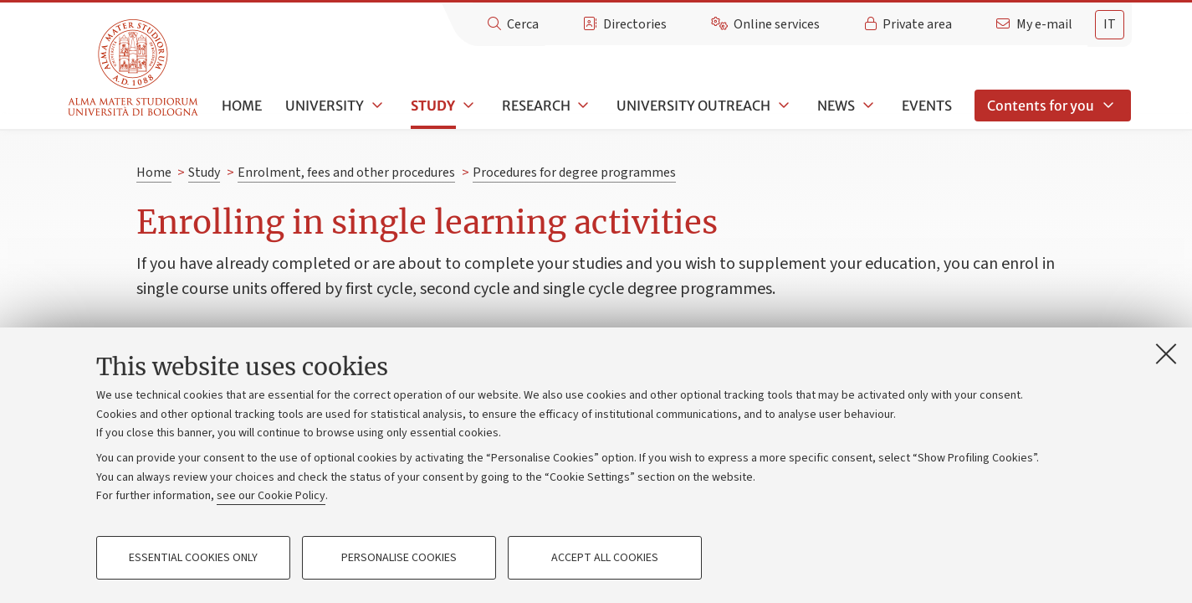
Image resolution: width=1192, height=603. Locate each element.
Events (927, 105)
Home (242, 105)
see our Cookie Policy (271, 495)
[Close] (1166, 353)
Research (536, 105)
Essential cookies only (193, 557)
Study (433, 105)
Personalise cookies (399, 557)
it (1109, 24)
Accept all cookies (604, 557)
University (324, 105)
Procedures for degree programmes (574, 172)
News (836, 105)
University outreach (693, 105)
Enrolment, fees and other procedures (346, 172)
